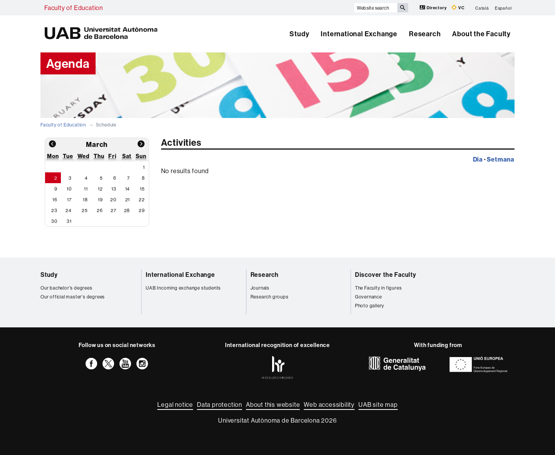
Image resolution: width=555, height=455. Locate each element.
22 (142, 199)
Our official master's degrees (72, 297)
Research (425, 33)
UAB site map (378, 404)
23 (54, 210)
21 (127, 199)
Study (299, 33)
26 (100, 210)
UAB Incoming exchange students (183, 288)
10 (69, 189)
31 (69, 221)
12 (100, 189)
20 (113, 199)
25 (85, 210)
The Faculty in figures (378, 288)
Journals (260, 288)
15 (142, 189)
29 (142, 210)
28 (127, 210)
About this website (273, 404)
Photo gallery (369, 305)
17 (69, 199)
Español (503, 7)
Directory (433, 7)
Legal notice (175, 404)
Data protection (219, 404)
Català (482, 7)
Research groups (270, 297)
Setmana (501, 159)
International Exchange (359, 33)
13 (113, 189)
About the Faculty (481, 33)
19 (100, 199)
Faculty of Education (73, 8)
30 (54, 221)
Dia (478, 159)
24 (69, 210)
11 (86, 189)
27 (113, 210)
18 (85, 199)
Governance (368, 297)
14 (127, 189)
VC (457, 7)
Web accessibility (329, 404)
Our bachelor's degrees (66, 288)
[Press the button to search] (402, 7)
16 (54, 199)
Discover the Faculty (385, 274)
